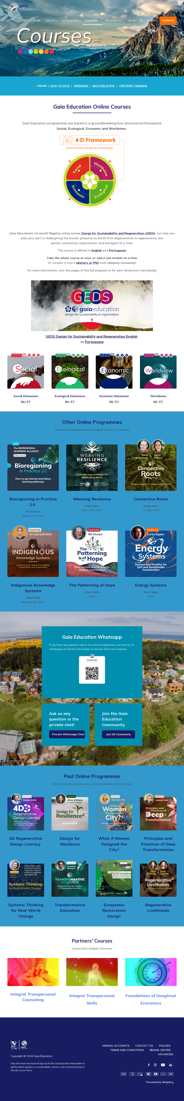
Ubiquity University (121, 263)
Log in (151, 20)
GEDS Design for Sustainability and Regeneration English (92, 336)
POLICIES (165, 1045)
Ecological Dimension (70, 396)
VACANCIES (165, 1054)
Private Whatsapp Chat (68, 734)
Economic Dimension (114, 396)
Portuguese (117, 250)
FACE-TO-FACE (60, 85)
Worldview (158, 396)
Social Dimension (25, 396)
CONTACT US (144, 1045)
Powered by (159, 1082)
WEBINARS (81, 85)
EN (22, 401)
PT (29, 401)
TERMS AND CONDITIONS (127, 1050)
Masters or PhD (87, 263)
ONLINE (42, 85)
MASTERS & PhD (103, 85)
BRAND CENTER (160, 1050)
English (97, 250)
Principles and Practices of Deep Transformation (158, 844)
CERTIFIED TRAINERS (133, 85)
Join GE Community (118, 734)
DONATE (168, 20)
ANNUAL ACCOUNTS (115, 1045)
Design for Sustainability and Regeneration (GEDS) (118, 233)
